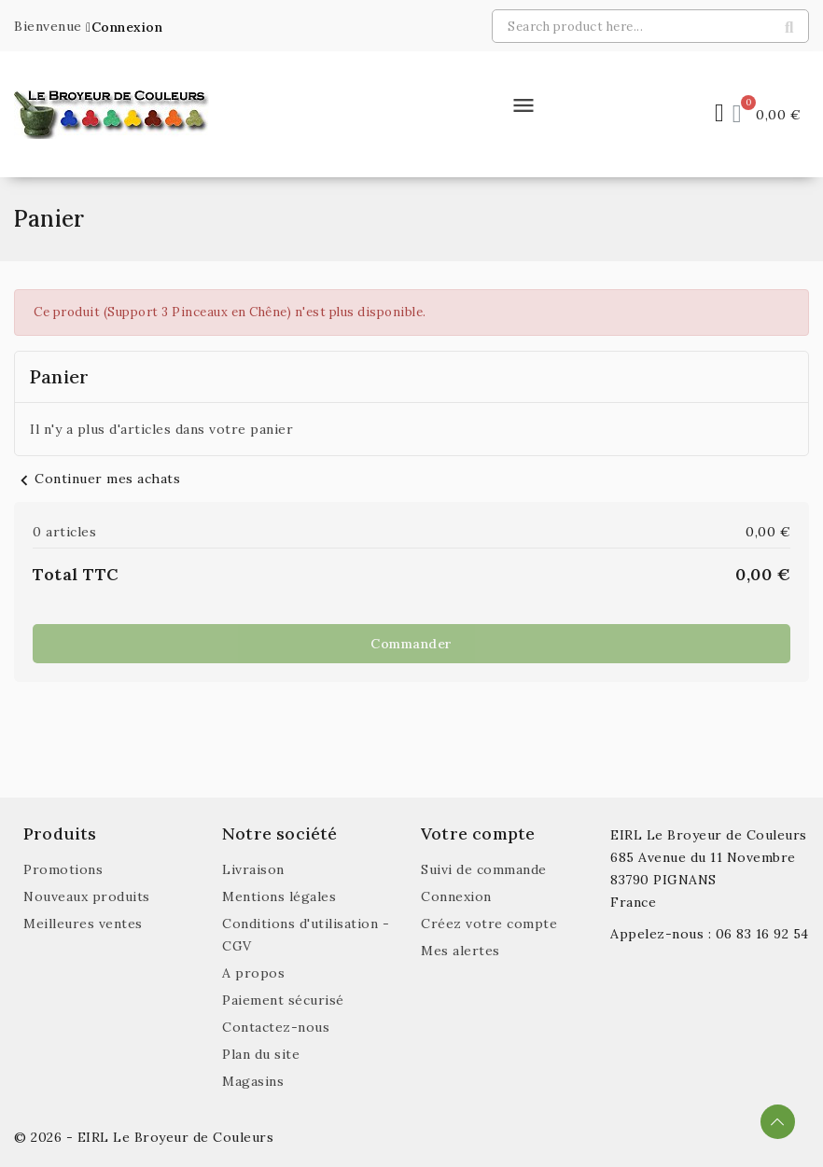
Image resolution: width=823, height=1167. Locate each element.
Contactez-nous (275, 1027)
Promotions (63, 869)
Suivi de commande (484, 869)
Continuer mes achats (97, 478)
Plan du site (261, 1054)
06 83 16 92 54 (762, 933)
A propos (253, 973)
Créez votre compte (489, 923)
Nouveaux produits (86, 896)
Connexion (456, 896)
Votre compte (478, 833)
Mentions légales (279, 896)
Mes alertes (460, 950)
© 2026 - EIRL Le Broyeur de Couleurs (143, 1137)
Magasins (253, 1081)
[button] (124, 28)
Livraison (253, 869)
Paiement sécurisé (283, 1000)
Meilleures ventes (83, 923)
